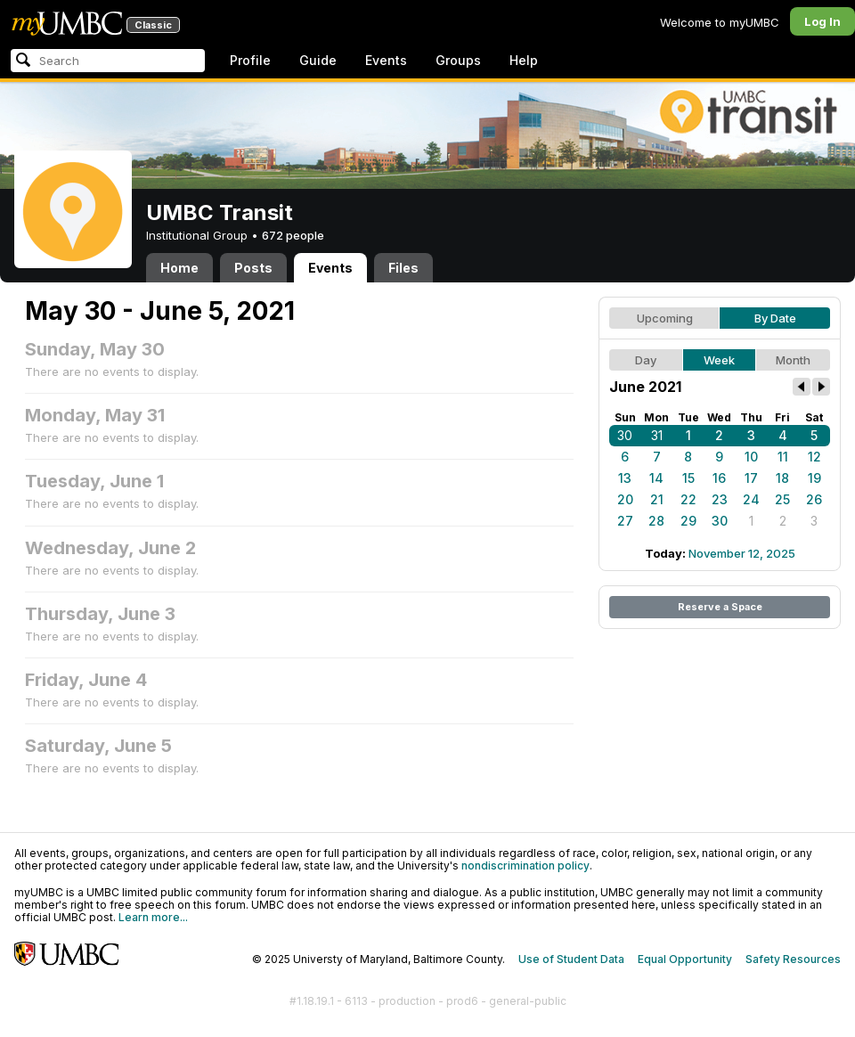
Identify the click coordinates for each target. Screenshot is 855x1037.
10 (751, 456)
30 (624, 435)
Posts (253, 267)
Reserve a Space (720, 606)
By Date (775, 318)
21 (657, 499)
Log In (822, 21)
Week (719, 360)
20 (625, 499)
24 (751, 499)
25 (782, 499)
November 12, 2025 (741, 553)
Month (793, 360)
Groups (458, 60)
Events (386, 60)
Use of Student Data (571, 959)
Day (645, 360)
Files (403, 267)
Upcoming (665, 318)
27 (625, 520)
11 (783, 456)
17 (751, 478)
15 (688, 478)
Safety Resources (793, 959)
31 (657, 435)
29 (688, 520)
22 (688, 499)
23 (720, 499)
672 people (293, 235)
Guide (318, 60)
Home (179, 267)
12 (814, 456)
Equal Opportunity (685, 959)
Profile (250, 60)
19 (814, 478)
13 (624, 478)
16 (719, 478)
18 (782, 478)
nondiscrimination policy (525, 865)
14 (656, 478)
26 (814, 499)
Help (523, 60)
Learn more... (153, 917)
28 (656, 520)
